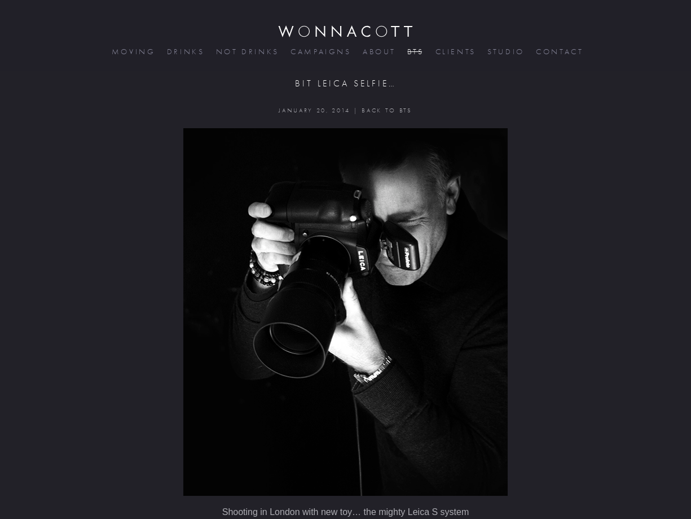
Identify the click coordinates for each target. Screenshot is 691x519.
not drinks (246, 51)
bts (414, 51)
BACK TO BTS (387, 110)
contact (559, 51)
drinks (185, 51)
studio (504, 51)
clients (454, 51)
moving (132, 51)
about (378, 51)
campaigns (320, 51)
